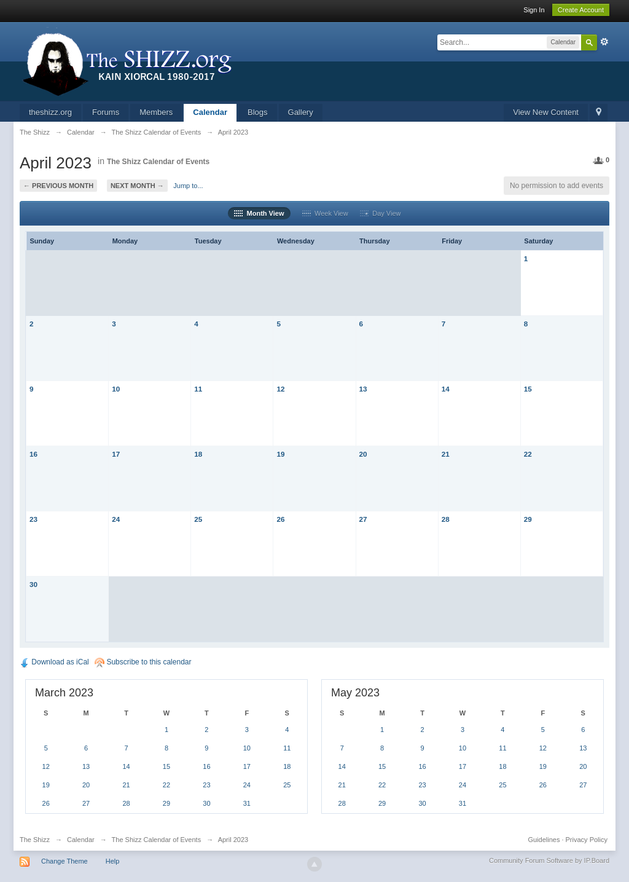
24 (116, 519)
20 (363, 454)
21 (446, 454)
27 (363, 519)
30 (33, 584)
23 (33, 519)
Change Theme (64, 861)
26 (280, 519)
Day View (380, 213)
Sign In (533, 10)
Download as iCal (54, 662)
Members (156, 112)
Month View (259, 213)
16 (33, 454)
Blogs (258, 112)
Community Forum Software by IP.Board (549, 860)
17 (116, 454)
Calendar (210, 112)
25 (198, 519)
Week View (325, 213)
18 (198, 454)
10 (116, 389)
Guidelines (544, 839)
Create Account (581, 10)
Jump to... (188, 185)
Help (113, 861)
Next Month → (137, 185)
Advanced (604, 42)
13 (363, 389)
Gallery (300, 112)
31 (247, 803)
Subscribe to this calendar (143, 662)
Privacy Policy (587, 839)
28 (446, 519)
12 (280, 389)
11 (198, 389)
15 (528, 389)
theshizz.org (50, 112)
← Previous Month (58, 185)
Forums (105, 112)
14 (446, 389)
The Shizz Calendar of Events (158, 161)
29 (528, 519)
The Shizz (35, 839)
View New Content (546, 112)
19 (280, 454)
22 (528, 454)
